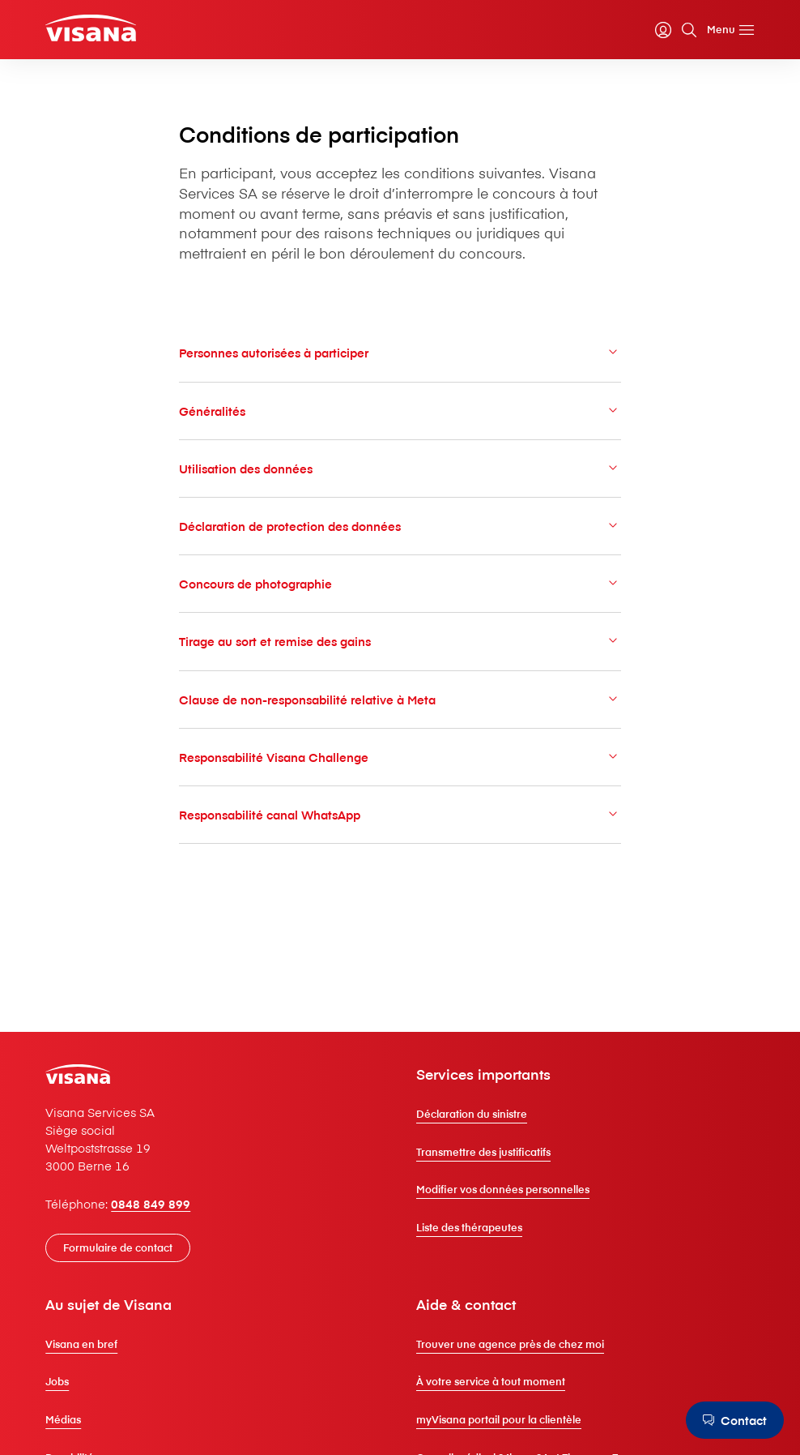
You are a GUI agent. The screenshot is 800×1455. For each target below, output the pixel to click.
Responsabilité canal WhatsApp (400, 814)
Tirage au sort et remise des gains (400, 640)
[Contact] (735, 1420)
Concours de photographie (400, 583)
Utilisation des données (400, 468)
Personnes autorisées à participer (400, 352)
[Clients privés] (90, 28)
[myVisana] (663, 30)
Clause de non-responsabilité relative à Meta (400, 699)
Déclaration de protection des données (400, 525)
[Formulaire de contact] (117, 1248)
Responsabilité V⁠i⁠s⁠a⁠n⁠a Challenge (400, 756)
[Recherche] (689, 30)
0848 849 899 (150, 1204)
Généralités (400, 410)
